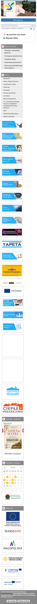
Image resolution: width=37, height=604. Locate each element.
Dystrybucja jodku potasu (10, 113)
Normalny (19, 283)
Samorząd (6, 87)
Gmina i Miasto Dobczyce (10, 81)
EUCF (5, 111)
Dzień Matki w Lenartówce (13, 453)
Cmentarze (6, 96)
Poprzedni (2, 430)
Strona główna (6, 28)
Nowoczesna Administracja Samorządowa (13, 66)
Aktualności (6, 78)
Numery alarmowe (8, 116)
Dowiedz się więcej (23, 601)
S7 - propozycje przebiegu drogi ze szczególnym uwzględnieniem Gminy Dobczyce (11, 105)
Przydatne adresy (10, 59)
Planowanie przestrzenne (12, 62)
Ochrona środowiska (9, 93)
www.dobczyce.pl (6, 593)
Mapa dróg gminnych (9, 99)
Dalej (23, 430)
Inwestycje (6, 90)
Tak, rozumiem (11, 601)
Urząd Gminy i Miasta (9, 84)
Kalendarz (14, 28)
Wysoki (11, 283)
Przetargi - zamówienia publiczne (12, 51)
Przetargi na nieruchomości (13, 56)
